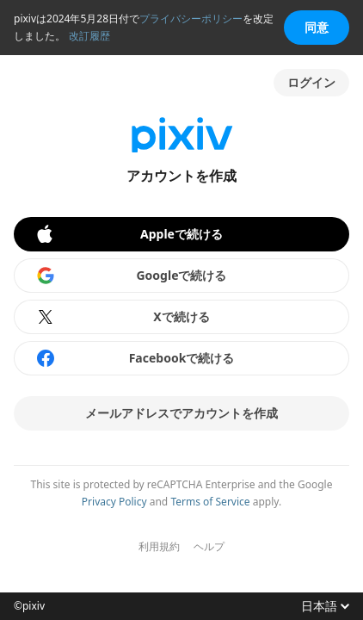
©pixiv (29, 606)
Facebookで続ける (134, 358)
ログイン (311, 82)
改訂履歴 (89, 35)
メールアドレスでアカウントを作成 (181, 413)
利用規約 (159, 547)
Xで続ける (122, 317)
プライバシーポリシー (191, 18)
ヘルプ (209, 547)
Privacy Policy (114, 501)
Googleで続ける (131, 275)
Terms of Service (209, 501)
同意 (317, 27)
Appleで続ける (128, 234)
